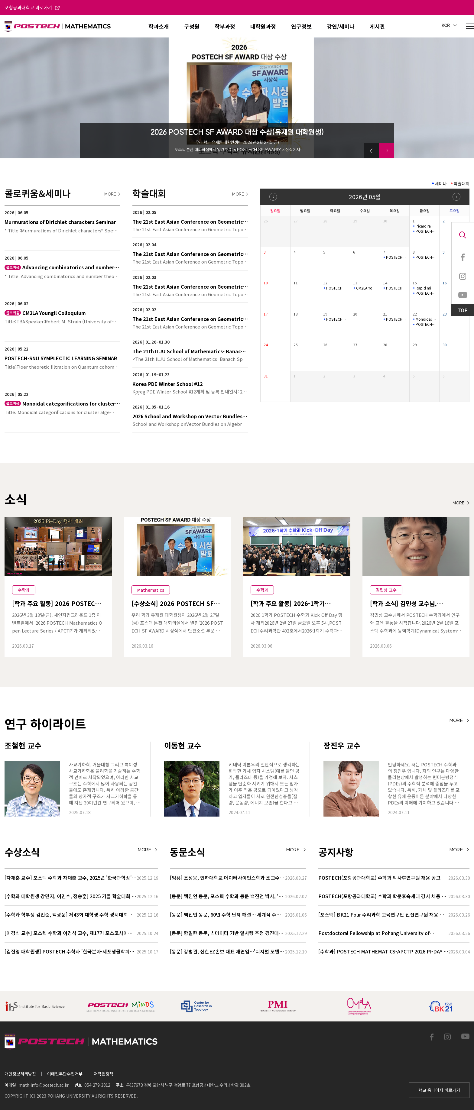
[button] (371, 150)
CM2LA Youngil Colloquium (366, 288)
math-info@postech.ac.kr (43, 1085)
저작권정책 (103, 1074)
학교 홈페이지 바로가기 (439, 1090)
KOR (449, 26)
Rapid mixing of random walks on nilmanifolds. (426, 288)
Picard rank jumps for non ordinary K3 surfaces (426, 226)
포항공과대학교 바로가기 (32, 7)
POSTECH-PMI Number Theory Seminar (396, 288)
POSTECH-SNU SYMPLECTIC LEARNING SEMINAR (426, 231)
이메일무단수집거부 (65, 1074)
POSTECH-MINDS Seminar (396, 257)
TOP (463, 310)
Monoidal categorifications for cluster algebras (426, 319)
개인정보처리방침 (20, 1074)
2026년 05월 (365, 197)
